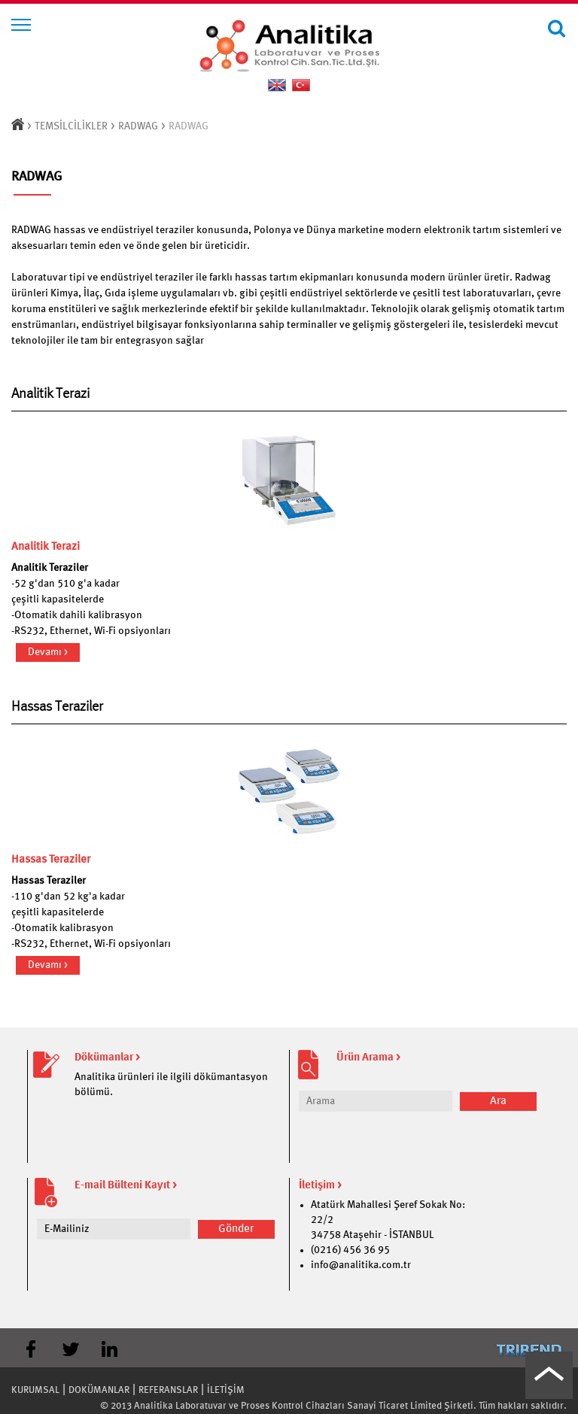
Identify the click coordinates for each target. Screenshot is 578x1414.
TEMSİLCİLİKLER (71, 126)
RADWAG (138, 126)
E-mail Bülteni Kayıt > (126, 1185)
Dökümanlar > (107, 1058)
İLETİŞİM (226, 1390)
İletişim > (320, 1185)
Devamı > (48, 652)
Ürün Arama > (368, 1058)
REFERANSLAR (168, 1390)
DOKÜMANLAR (98, 1390)
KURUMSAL (35, 1390)
